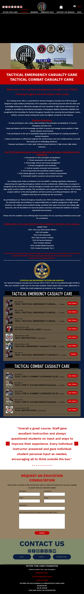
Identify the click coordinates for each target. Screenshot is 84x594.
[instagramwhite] (3, 7)
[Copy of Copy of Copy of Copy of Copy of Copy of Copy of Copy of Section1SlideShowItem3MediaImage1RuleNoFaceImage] (51, 465)
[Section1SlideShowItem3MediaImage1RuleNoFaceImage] (36, 465)
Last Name (47, 491)
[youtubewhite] (21, 7)
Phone (46, 498)
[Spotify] (42, 551)
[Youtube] (54, 551)
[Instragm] (29, 551)
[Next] (76, 444)
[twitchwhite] (18, 7)
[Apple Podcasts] (46, 551)
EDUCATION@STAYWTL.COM (22, 255)
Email (21, 498)
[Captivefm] (37, 551)
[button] (61, 7)
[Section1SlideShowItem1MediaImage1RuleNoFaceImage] (32, 465)
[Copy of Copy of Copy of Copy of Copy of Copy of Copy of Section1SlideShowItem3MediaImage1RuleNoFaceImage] (49, 465)
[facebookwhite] (6, 7)
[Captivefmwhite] (9, 7)
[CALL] (22, 556)
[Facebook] (33, 551)
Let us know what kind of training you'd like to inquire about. (38, 512)
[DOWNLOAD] (62, 556)
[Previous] (8, 444)
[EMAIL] (42, 556)
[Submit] (42, 533)
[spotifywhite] (12, 7)
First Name (22, 491)
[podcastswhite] (15, 7)
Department (22, 505)
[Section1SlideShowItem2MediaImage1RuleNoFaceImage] (34, 465)
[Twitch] (50, 551)
